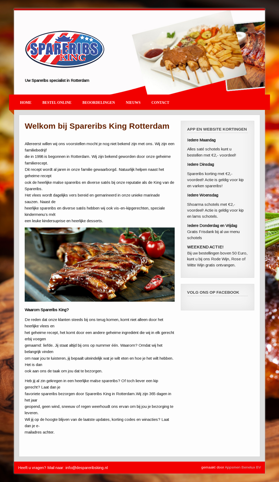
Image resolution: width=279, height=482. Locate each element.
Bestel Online (57, 103)
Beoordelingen (99, 103)
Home (25, 103)
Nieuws (133, 103)
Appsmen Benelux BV (243, 467)
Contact (160, 103)
